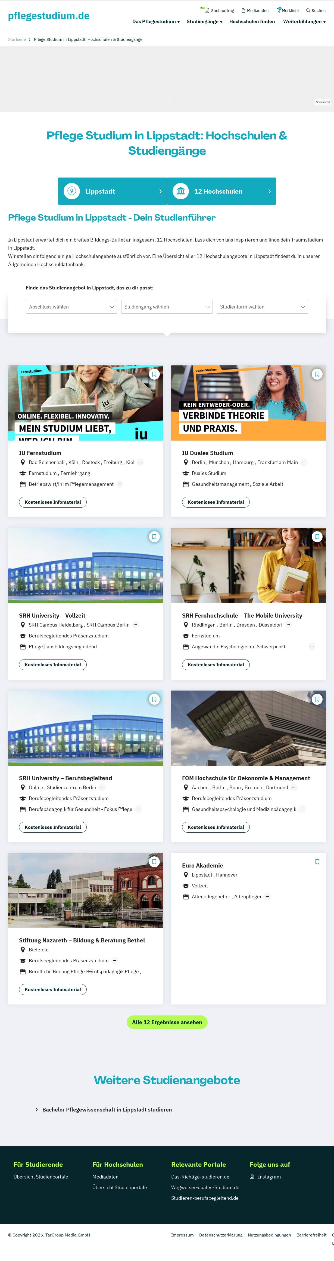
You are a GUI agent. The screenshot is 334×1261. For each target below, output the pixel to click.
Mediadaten (105, 1177)
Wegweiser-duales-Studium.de (205, 1187)
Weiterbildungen (302, 21)
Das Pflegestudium (154, 21)
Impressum (182, 1235)
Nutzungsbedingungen (269, 1235)
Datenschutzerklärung (220, 1235)
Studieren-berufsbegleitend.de (205, 1198)
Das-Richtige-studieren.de (200, 1177)
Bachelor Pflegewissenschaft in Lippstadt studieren (107, 1109)
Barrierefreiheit (311, 1235)
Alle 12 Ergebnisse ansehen (167, 1022)
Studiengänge (202, 21)
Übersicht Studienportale (41, 1177)
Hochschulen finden (252, 21)
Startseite (17, 39)
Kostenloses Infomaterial (53, 502)
